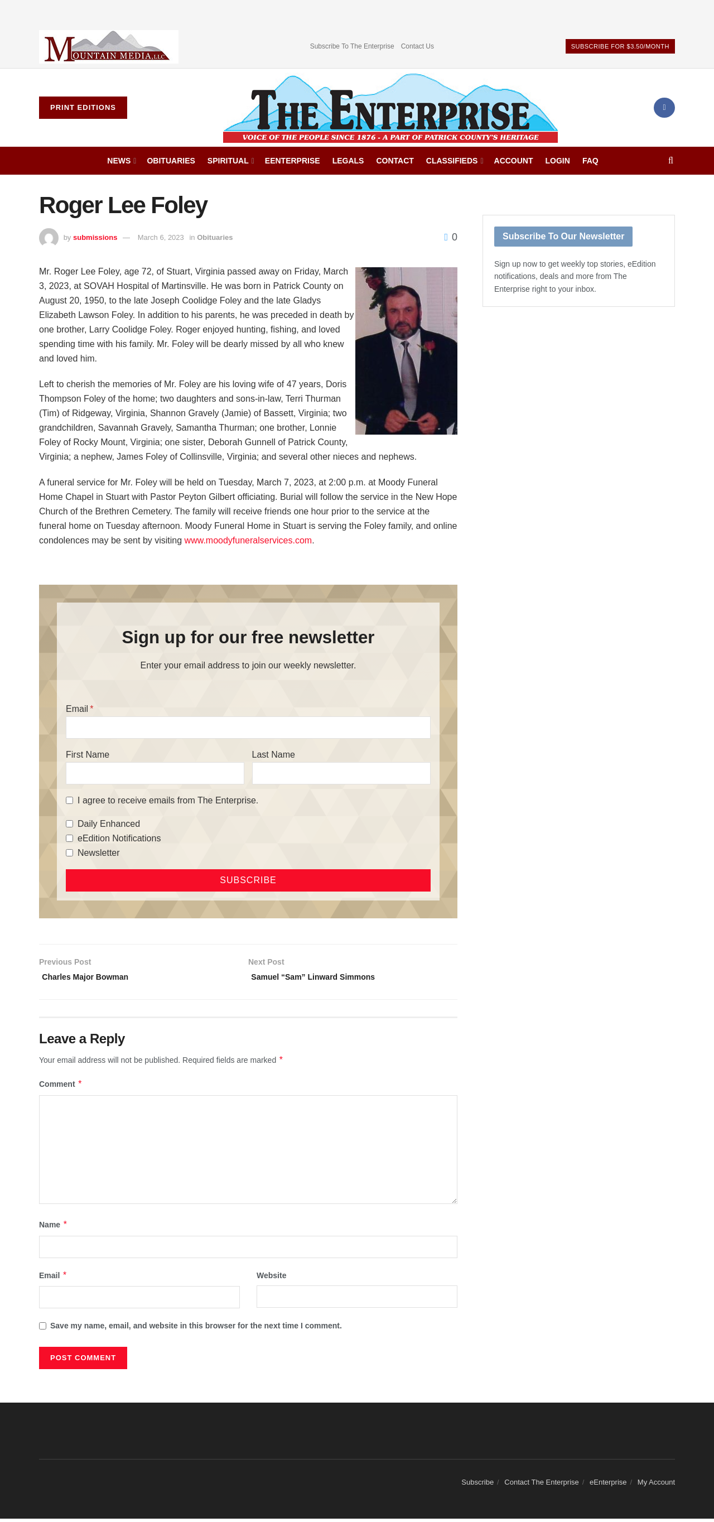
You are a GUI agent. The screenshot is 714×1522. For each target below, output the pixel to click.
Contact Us (417, 46)
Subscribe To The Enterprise (352, 46)
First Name (87, 754)
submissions (95, 237)
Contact (394, 160)
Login (558, 160)
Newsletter (99, 853)
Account (513, 160)
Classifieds (452, 160)
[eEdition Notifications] (69, 838)
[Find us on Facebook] (664, 108)
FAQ (590, 160)
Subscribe (477, 1485)
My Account (656, 1485)
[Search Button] (671, 161)
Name (53, 1228)
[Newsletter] (69, 852)
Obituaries (171, 160)
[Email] (248, 727)
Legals (348, 160)
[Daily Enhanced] (69, 823)
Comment (61, 1087)
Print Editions (83, 107)
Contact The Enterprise (541, 1485)
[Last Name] (341, 773)
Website (271, 1278)
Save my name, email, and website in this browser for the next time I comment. (196, 1328)
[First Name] (155, 773)
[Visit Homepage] (390, 108)
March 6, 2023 (161, 237)
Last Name (273, 754)
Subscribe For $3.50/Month (620, 46)
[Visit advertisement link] (108, 46)
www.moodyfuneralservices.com (248, 540)
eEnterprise (292, 160)
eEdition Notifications (119, 838)
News (119, 160)
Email (77, 709)
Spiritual (228, 160)
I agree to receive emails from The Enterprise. (168, 800)
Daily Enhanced (109, 824)
